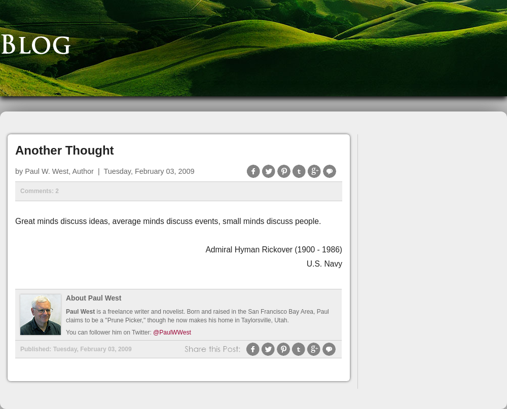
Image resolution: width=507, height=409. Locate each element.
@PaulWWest (172, 332)
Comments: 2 (39, 191)
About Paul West (93, 298)
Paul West (80, 311)
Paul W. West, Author (59, 171)
